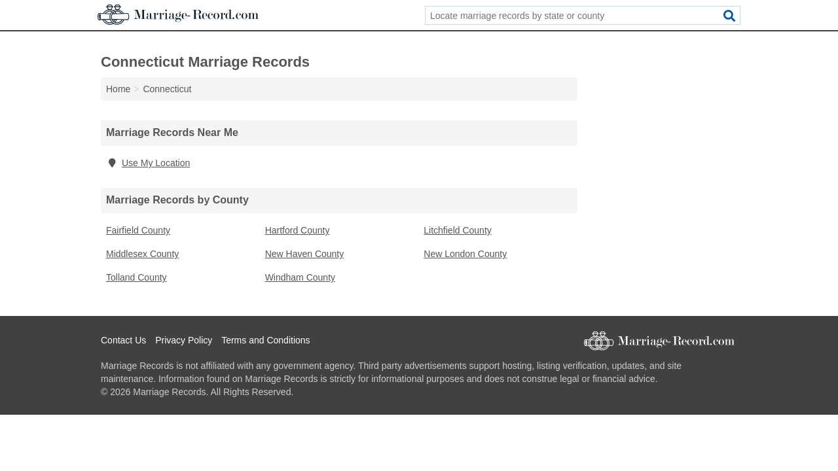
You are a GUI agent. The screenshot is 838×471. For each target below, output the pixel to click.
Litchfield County (458, 230)
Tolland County (136, 277)
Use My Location (148, 163)
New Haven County (304, 254)
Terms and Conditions (265, 340)
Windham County (300, 277)
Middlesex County (142, 254)
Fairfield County (138, 230)
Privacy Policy (183, 340)
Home (118, 89)
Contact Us (123, 340)
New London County (465, 254)
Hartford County (297, 230)
